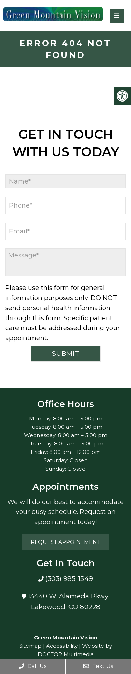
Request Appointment (65, 542)
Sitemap (30, 646)
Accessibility (62, 646)
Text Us (98, 666)
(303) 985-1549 (68, 579)
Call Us (32, 666)
